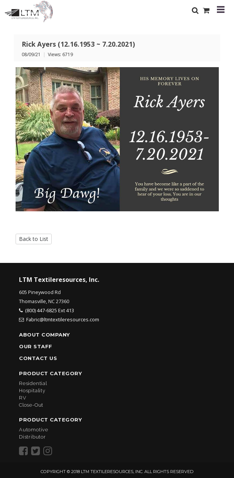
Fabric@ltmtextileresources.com (62, 319)
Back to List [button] (33, 238)
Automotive (33, 429)
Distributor (32, 437)
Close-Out (31, 405)
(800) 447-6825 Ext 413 (49, 310)
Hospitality (32, 390)
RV (23, 398)
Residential (33, 383)
